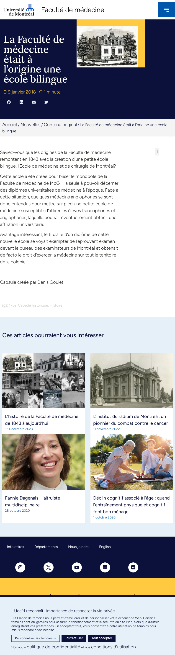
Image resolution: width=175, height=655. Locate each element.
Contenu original (60, 124)
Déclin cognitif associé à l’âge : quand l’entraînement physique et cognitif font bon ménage (131, 504)
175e (12, 305)
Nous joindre (78, 547)
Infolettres (15, 547)
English (105, 547)
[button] (9, 102)
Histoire (56, 305)
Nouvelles (30, 124)
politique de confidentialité (53, 647)
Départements (46, 547)
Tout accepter (102, 638)
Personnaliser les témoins (35, 638)
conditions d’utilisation (113, 647)
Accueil (9, 124)
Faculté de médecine (72, 9)
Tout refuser (74, 638)
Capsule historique (33, 305)
